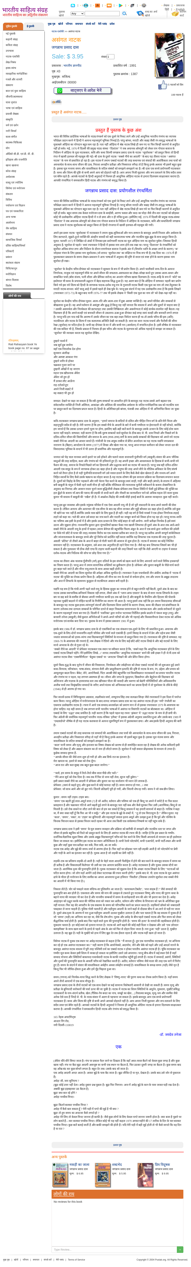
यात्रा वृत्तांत (11, 102)
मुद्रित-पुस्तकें (11, 26)
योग (8, 148)
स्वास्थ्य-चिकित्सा (14, 142)
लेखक (166, 5)
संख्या (104, 56)
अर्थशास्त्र (10, 176)
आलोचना (10, 222)
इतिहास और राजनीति (16, 159)
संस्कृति (9, 119)
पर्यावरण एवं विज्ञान (15, 205)
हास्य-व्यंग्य (11, 67)
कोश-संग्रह (11, 171)
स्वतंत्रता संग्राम (13, 262)
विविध (9, 199)
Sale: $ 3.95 (67, 56)
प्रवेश (112, 23)
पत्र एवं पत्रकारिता (14, 211)
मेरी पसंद (102, 23)
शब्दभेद (117, 1165)
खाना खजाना (12, 165)
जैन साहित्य (11, 228)
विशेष (8, 285)
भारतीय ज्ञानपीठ (72, 65)
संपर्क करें (90, 23)
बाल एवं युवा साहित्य (16, 90)
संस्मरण (9, 85)
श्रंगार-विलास (12, 279)
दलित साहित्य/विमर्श (15, 245)
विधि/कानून (11, 268)
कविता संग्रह (12, 45)
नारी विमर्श (11, 131)
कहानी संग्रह (12, 39)
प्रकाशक (180, 5)
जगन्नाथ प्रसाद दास (65, 47)
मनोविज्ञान (11, 274)
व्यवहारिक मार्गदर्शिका (16, 73)
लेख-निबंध (11, 62)
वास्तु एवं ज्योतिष (14, 182)
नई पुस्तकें (10, 33)
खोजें (60, 23)
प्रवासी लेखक (12, 113)
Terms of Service (76, 1259)
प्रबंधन (9, 257)
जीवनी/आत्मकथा (14, 96)
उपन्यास (10, 50)
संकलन (9, 194)
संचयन (9, 234)
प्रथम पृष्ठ (117, 119)
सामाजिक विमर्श (14, 239)
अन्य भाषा (11, 216)
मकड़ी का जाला (79, 1165)
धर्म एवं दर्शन (12, 125)
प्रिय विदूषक (162, 1165)
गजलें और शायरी (14, 79)
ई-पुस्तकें (30, 26)
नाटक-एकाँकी (13, 56)
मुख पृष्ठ (51, 23)
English (180, 9)
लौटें (58, 101)
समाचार (79, 23)
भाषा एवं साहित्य (14, 108)
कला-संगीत (11, 136)
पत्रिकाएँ (10, 251)
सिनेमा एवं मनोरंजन (15, 188)
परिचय (69, 23)
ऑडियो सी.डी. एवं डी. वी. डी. (20, 153)
